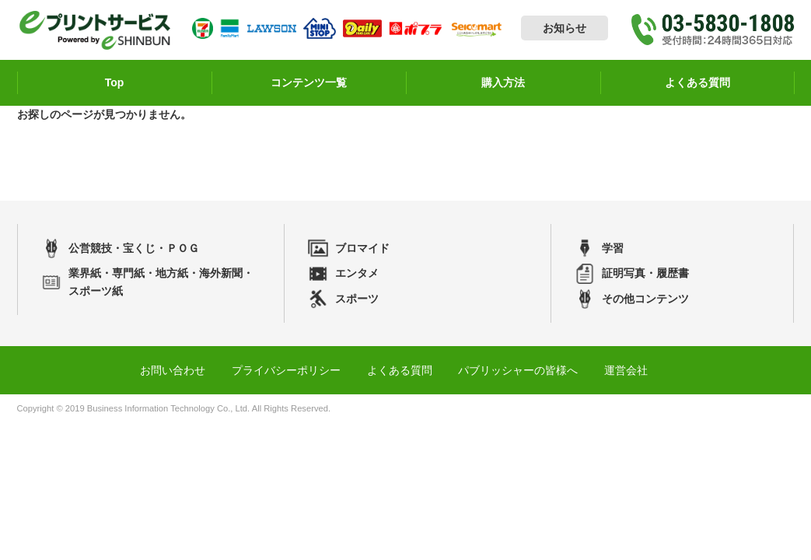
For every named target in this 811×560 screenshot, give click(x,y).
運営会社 (626, 370)
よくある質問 (399, 370)
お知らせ (564, 28)
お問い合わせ (172, 370)
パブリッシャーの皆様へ (518, 370)
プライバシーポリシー (286, 370)
